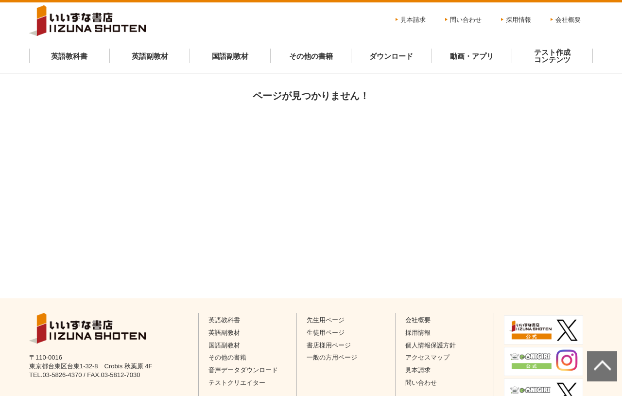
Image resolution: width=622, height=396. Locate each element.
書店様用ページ (329, 345)
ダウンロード (391, 56)
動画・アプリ (472, 56)
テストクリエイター (236, 382)
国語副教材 (230, 56)
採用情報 (518, 19)
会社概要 (568, 19)
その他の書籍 (311, 56)
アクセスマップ (427, 357)
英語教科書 (69, 56)
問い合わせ (466, 19)
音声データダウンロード (243, 370)
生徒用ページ (326, 332)
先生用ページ (326, 320)
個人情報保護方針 (430, 345)
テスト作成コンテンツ (552, 56)
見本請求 (413, 19)
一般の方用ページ (332, 357)
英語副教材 (150, 56)
